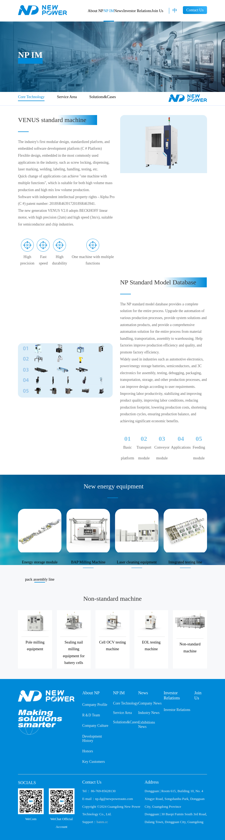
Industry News (149, 713)
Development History (92, 738)
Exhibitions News (146, 724)
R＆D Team (91, 715)
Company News (149, 703)
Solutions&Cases (102, 97)
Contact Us (195, 10)
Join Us (157, 11)
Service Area (67, 97)
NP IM (109, 11)
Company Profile (94, 705)
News (118, 11)
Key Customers (93, 762)
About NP (95, 11)
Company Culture (95, 726)
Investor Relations (137, 11)
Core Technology (31, 97)
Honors (87, 751)
